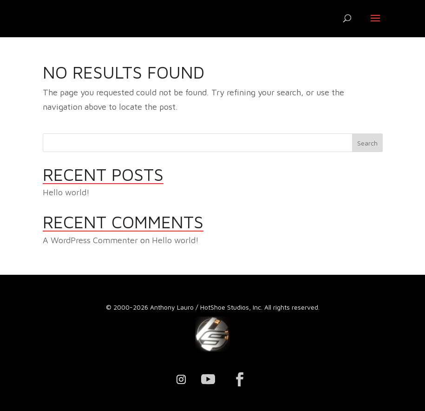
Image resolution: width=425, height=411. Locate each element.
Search (367, 143)
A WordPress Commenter (90, 240)
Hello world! (66, 192)
